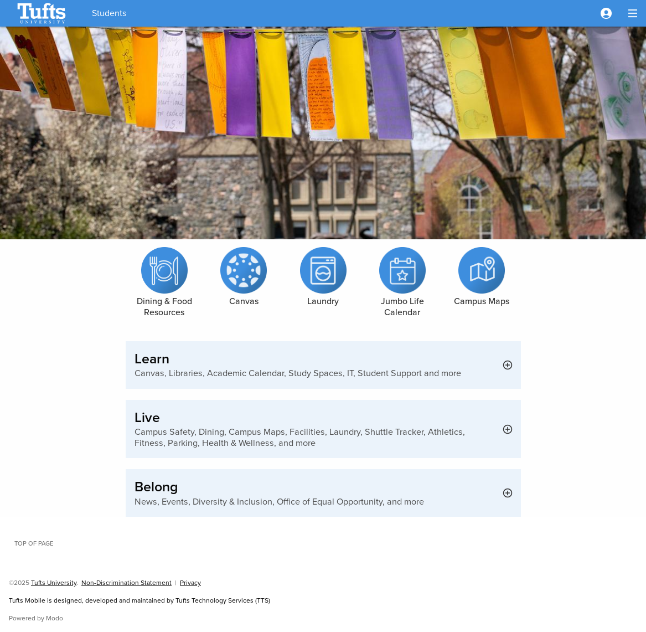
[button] (606, 13)
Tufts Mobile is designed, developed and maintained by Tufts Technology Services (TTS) (139, 600)
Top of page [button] (33, 543)
